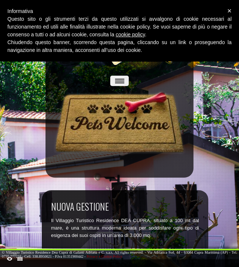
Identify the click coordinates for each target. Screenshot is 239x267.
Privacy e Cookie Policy (104, 256)
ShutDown (10, 259)
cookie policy (130, 34)
